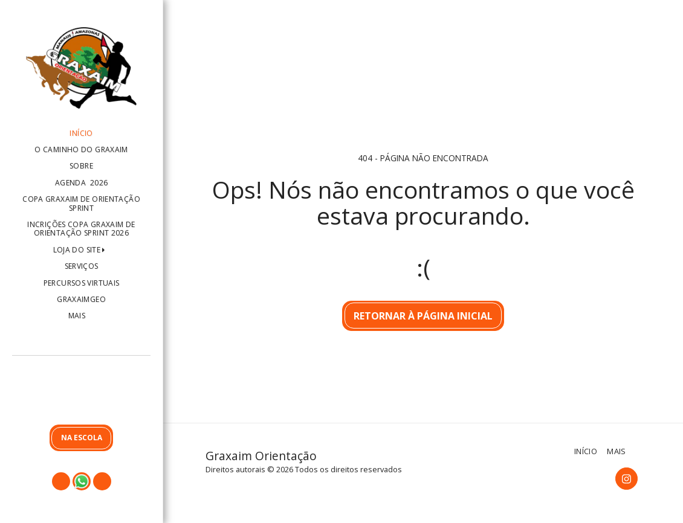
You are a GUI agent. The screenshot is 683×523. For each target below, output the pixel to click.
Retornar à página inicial (423, 315)
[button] (81, 393)
